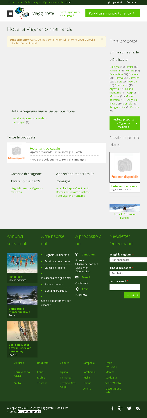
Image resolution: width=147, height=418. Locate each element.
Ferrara (130, 70)
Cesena (134, 107)
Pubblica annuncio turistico (110, 13)
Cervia (118, 81)
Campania (89, 363)
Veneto (87, 388)
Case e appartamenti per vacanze (56, 303)
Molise (41, 377)
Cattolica (134, 78)
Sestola (127, 103)
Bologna (115, 67)
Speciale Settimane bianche (125, 213)
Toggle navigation (10, 13)
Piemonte (65, 377)
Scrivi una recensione (57, 261)
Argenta (114, 89)
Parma (119, 78)
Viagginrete (43, 13)
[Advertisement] (54, 80)
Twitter (129, 408)
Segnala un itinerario (57, 255)
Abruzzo (19, 363)
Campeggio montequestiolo (19, 310)
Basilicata (43, 363)
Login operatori (113, 2)
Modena (114, 96)
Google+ (120, 408)
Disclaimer (81, 267)
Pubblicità (81, 295)
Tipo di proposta (122, 268)
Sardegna (111, 377)
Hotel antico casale (45, 148)
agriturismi (73, 12)
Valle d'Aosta (113, 383)
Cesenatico (116, 74)
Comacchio (121, 85)
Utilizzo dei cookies (86, 264)
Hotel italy (16, 276)
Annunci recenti (54, 284)
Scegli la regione (122, 254)
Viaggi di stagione (55, 267)
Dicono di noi (83, 271)
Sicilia (17, 383)
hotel (63, 12)
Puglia (86, 377)
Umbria (87, 383)
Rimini (129, 67)
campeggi (68, 15)
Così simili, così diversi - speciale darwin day (20, 348)
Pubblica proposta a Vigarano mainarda (123, 123)
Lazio (40, 372)
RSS (138, 408)
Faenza (132, 81)
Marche (109, 372)
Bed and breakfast (56, 290)
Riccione (134, 74)
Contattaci (132, 2)
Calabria (64, 363)
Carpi (130, 92)
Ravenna (115, 70)
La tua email (119, 281)
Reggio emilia (118, 107)
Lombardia (89, 372)
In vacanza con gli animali (56, 278)
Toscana (42, 383)
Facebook (112, 408)
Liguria (64, 372)
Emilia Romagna (111, 364)
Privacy (79, 260)
